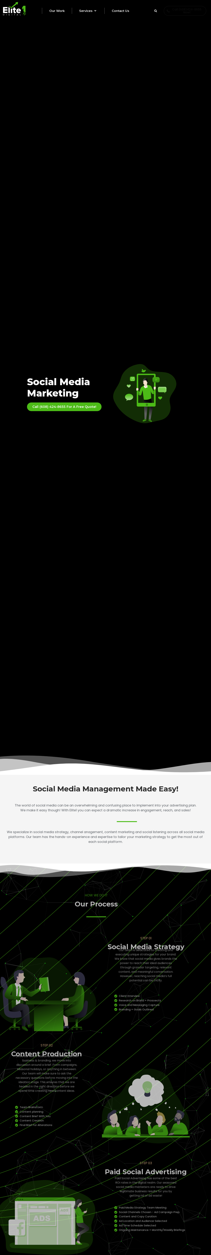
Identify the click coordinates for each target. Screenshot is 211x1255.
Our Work (57, 11)
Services (87, 11)
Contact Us (120, 11)
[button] (94, 11)
